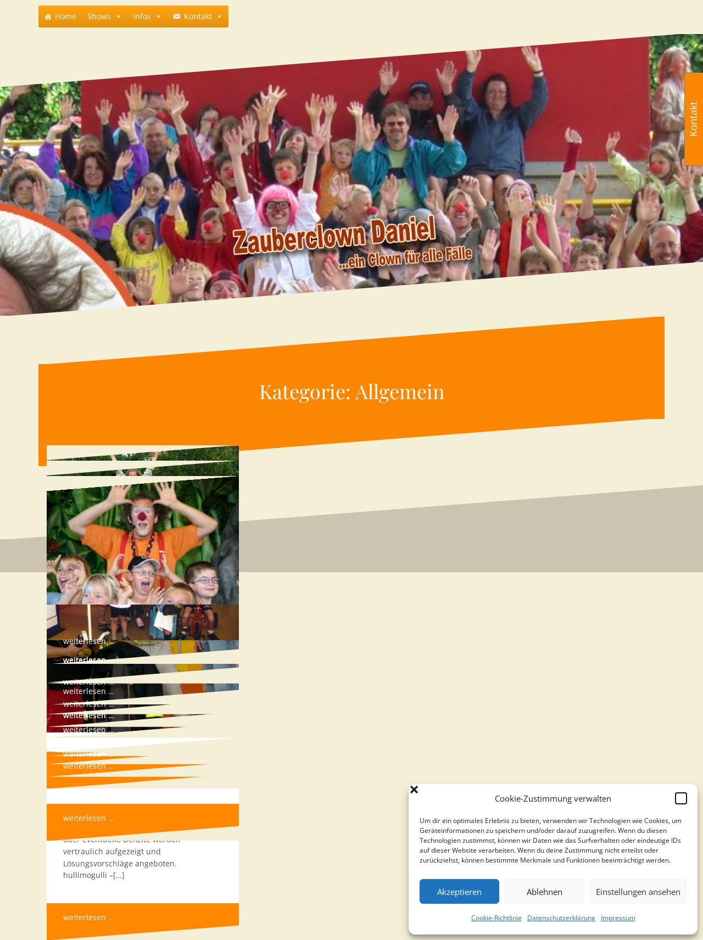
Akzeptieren (459, 891)
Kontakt (198, 16)
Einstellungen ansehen (638, 891)
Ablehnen (544, 891)
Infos (142, 16)
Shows (99, 16)
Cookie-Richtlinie (496, 917)
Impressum (618, 917)
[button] (681, 798)
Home (65, 16)
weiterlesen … (88, 691)
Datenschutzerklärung (561, 917)
